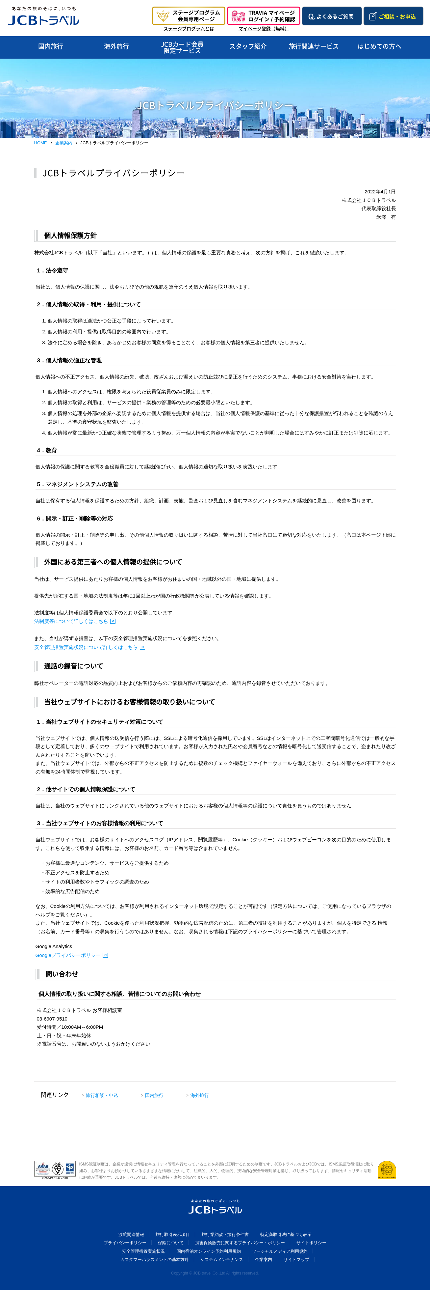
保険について (171, 1242)
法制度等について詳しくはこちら (71, 621)
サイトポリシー (311, 1242)
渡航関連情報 (131, 1234)
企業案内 (63, 142)
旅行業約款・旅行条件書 (225, 1234)
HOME (40, 142)
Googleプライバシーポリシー (68, 955)
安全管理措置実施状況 (143, 1251)
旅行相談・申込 (102, 1095)
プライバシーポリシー (125, 1242)
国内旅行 (154, 1095)
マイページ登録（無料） (264, 28)
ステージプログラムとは (189, 28)
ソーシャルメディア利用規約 (280, 1251)
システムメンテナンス (221, 1259)
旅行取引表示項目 (173, 1234)
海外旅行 (199, 1095)
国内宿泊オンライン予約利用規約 (209, 1251)
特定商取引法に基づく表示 (286, 1234)
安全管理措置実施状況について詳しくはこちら (86, 647)
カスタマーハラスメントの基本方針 (154, 1259)
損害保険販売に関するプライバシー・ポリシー (240, 1242)
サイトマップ (296, 1259)
